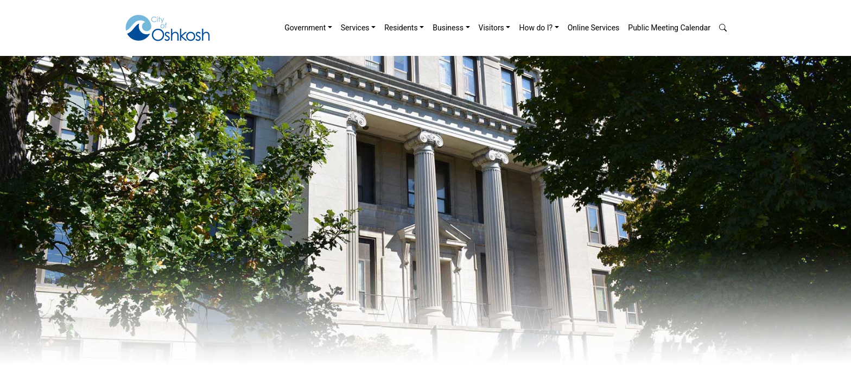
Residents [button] (401, 27)
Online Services (594, 27)
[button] (723, 28)
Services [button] (355, 27)
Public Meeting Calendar (669, 27)
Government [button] (305, 27)
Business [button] (448, 27)
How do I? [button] (535, 27)
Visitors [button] (491, 27)
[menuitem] (308, 28)
